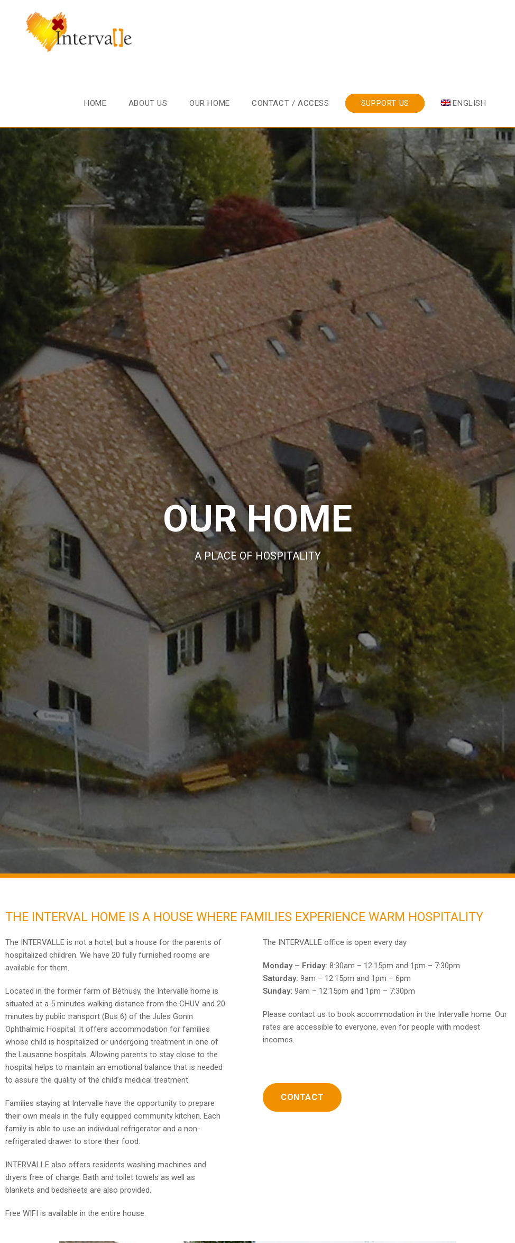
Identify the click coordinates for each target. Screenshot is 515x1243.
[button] (302, 1097)
